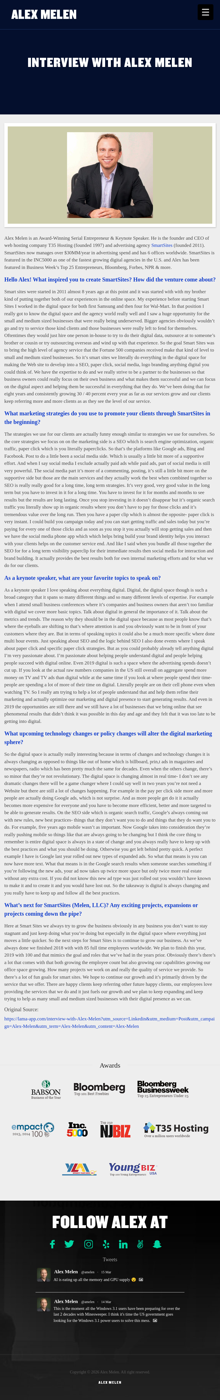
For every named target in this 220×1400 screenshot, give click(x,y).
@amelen (88, 1272)
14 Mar (106, 1302)
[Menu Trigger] (205, 12)
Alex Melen (44, 14)
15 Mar (106, 1272)
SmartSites (161, 245)
